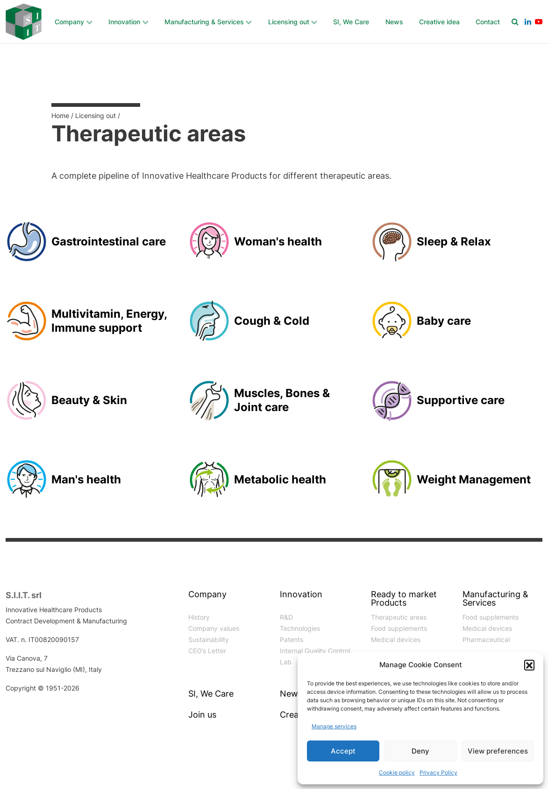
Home (60, 115)
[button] (529, 665)
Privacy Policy (438, 772)
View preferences (498, 751)
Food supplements (399, 628)
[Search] (515, 21)
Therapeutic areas (399, 617)
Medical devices (395, 639)
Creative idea (439, 22)
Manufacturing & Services (204, 22)
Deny (420, 751)
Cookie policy (397, 772)
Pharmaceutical (486, 639)
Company (69, 22)
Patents (291, 639)
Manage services (334, 726)
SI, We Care (351, 22)
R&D (286, 617)
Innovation (124, 22)
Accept (343, 751)
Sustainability (208, 639)
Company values (213, 628)
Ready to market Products (404, 598)
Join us (202, 715)
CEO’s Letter (207, 651)
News (394, 22)
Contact (488, 22)
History (199, 617)
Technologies (300, 628)
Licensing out (288, 22)
